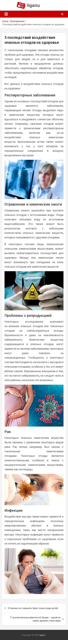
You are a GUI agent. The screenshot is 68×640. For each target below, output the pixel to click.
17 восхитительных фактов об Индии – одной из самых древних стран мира (35, 619)
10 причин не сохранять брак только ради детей (33, 608)
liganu (33, 5)
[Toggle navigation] (6, 14)
